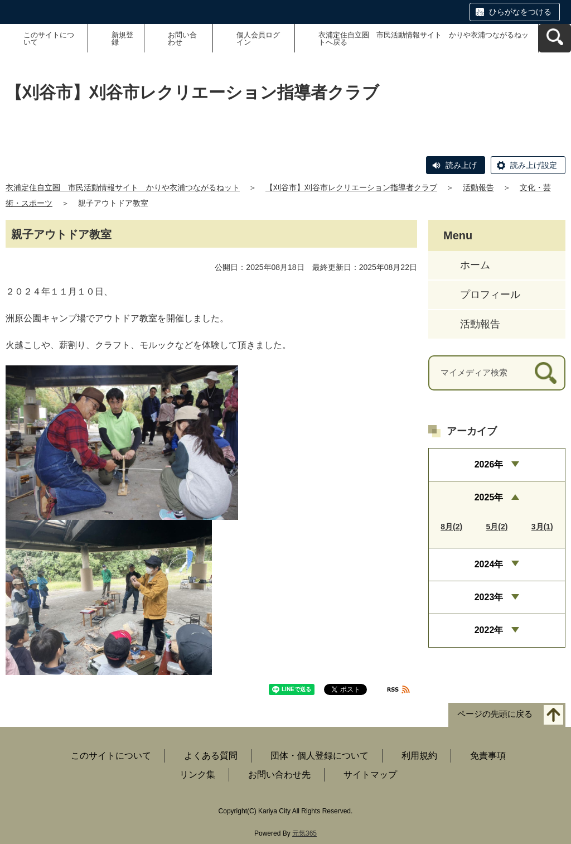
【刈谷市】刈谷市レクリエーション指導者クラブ (351, 187)
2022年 (489, 630)
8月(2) (451, 526)
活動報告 (478, 187)
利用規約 (419, 755)
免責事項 (488, 755)
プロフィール (490, 294)
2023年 (489, 597)
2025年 (489, 497)
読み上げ (461, 165)
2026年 (489, 464)
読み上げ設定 (533, 165)
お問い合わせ (182, 38)
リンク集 (197, 774)
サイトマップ (370, 774)
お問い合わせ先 (279, 774)
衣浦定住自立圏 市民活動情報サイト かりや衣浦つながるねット (123, 187)
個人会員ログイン (258, 38)
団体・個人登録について (319, 755)
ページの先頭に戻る (495, 713)
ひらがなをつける (520, 11)
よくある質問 (211, 755)
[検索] (545, 372)
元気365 (304, 833)
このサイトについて (48, 38)
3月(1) (542, 526)
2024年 (489, 564)
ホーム (475, 265)
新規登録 (122, 38)
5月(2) (497, 526)
